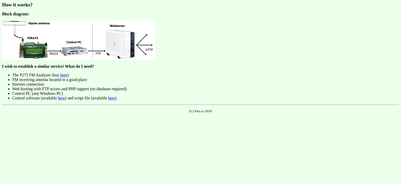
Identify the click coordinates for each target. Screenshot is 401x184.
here (64, 75)
